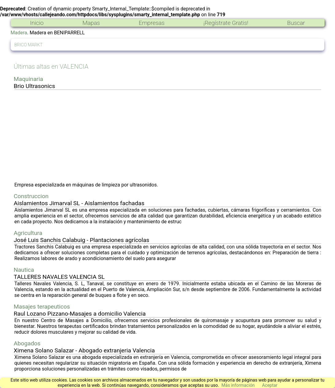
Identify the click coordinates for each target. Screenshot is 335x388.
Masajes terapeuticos (42, 306)
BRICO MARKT (28, 45)
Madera (19, 33)
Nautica (24, 269)
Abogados (27, 343)
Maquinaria (28, 79)
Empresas (152, 22)
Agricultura (28, 232)
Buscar (296, 22)
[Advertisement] (168, 136)
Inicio (37, 22)
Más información (238, 385)
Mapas (91, 22)
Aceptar (269, 385)
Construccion (31, 196)
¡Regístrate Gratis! (226, 22)
